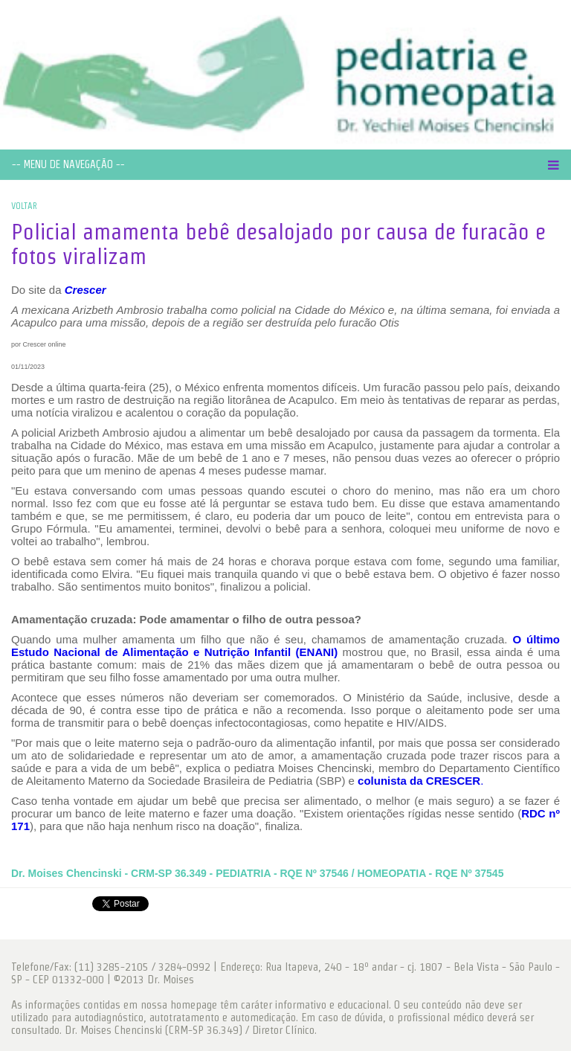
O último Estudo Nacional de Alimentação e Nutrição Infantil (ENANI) (285, 645)
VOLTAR (24, 205)
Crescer (85, 289)
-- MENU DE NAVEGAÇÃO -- (68, 164)
